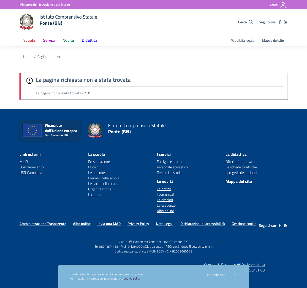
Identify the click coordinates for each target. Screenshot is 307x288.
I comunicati (166, 194)
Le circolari (165, 200)
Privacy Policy (138, 223)
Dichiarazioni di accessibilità (202, 223)
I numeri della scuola (103, 178)
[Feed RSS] (286, 22)
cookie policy (132, 278)
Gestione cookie (244, 223)
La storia (94, 194)
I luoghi (93, 167)
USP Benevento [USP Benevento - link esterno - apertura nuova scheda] (31, 167)
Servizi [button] (49, 40)
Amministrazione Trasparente (42, 223)
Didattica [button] (89, 40)
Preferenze (216, 275)
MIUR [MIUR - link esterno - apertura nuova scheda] (23, 161)
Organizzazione (99, 189)
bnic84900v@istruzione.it (145, 246)
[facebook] (280, 22)
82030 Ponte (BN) (176, 241)
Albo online (165, 211)
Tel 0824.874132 (106, 246)
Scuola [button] (29, 40)
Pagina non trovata (52, 56)
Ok (236, 275)
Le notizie (164, 189)
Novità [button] (68, 40)
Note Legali (165, 223)
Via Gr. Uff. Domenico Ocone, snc (140, 241)
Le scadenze (166, 205)
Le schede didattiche (241, 167)
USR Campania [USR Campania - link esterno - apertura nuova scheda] (30, 172)
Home (27, 56)
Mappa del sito (273, 40)
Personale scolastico (172, 167)
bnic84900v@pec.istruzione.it (192, 246)
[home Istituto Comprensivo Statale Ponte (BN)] (58, 22)
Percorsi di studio (169, 172)
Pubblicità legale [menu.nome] (242, 40)
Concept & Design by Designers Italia (234, 264)
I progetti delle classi (241, 172)
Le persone (96, 172)
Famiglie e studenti (171, 161)
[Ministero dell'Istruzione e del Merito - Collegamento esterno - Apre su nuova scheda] (44, 4)
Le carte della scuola (103, 183)
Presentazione (99, 161)
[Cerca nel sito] (245, 22)
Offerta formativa (238, 161)
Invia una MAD (109, 223)
